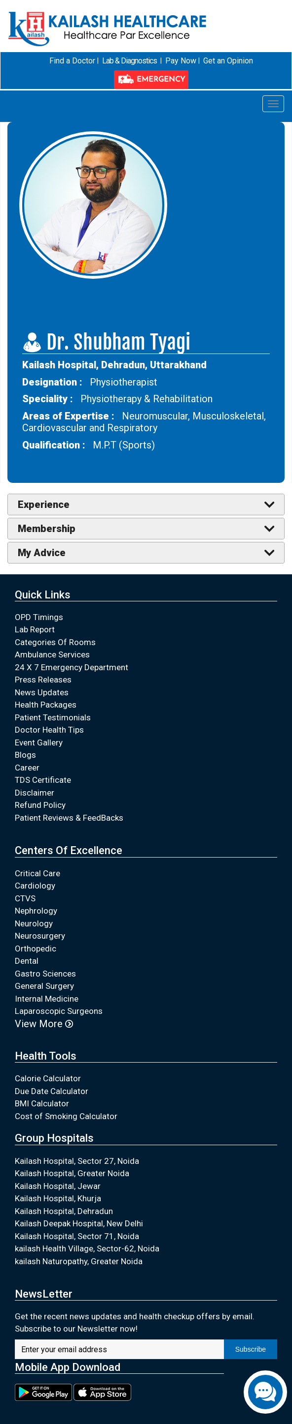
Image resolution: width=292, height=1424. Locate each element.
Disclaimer (34, 774)
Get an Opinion (188, 61)
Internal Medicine (46, 980)
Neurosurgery (40, 917)
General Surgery (44, 968)
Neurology (34, 905)
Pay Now (142, 61)
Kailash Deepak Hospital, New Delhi (79, 1205)
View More (44, 1005)
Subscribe (250, 1331)
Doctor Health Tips (49, 712)
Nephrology (36, 892)
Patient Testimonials (53, 699)
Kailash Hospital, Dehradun (64, 1193)
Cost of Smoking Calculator (66, 1098)
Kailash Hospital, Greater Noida (72, 1155)
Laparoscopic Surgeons (59, 993)
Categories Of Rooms (55, 624)
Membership (46, 510)
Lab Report (35, 612)
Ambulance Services (52, 637)
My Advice (42, 534)
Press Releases (43, 662)
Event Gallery (39, 724)
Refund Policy (40, 787)
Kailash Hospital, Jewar (58, 1168)
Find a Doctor (35, 61)
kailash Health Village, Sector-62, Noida (87, 1230)
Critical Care (37, 855)
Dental (26, 943)
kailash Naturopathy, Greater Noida (79, 1243)
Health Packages (45, 687)
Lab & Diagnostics (92, 61)
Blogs (25, 737)
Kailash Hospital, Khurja (58, 1180)
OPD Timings (39, 599)
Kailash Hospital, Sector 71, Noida (77, 1218)
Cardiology (35, 867)
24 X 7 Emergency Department (71, 649)
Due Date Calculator (51, 1073)
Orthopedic (35, 930)
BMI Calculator (42, 1085)
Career (27, 749)
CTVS (25, 880)
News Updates (42, 674)
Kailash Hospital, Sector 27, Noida (77, 1143)
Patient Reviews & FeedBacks (69, 799)
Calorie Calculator (48, 1060)
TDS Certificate (43, 762)
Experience (44, 486)
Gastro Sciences (45, 955)
